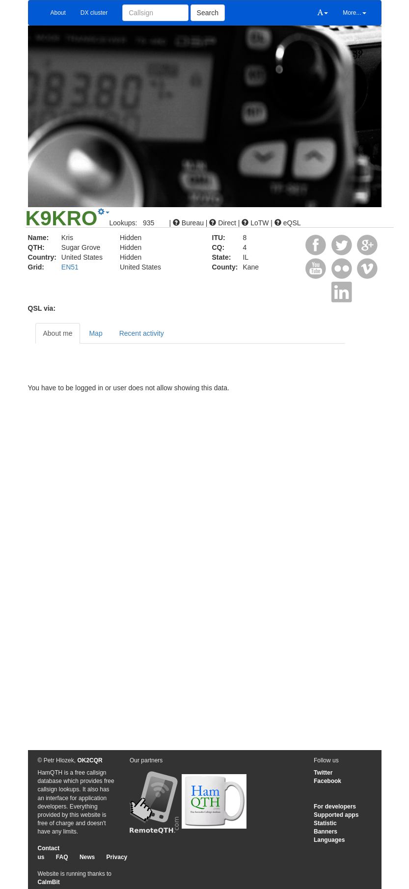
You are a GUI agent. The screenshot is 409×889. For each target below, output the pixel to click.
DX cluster (94, 12)
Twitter (323, 772)
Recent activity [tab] (141, 333)
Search (207, 13)
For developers (335, 806)
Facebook (327, 781)
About (58, 12)
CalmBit (49, 882)
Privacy (117, 857)
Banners (325, 831)
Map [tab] (95, 333)
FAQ (62, 857)
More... (354, 12)
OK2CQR (89, 760)
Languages (329, 839)
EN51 (70, 267)
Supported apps (336, 814)
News (87, 857)
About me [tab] (58, 333)
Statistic (325, 823)
